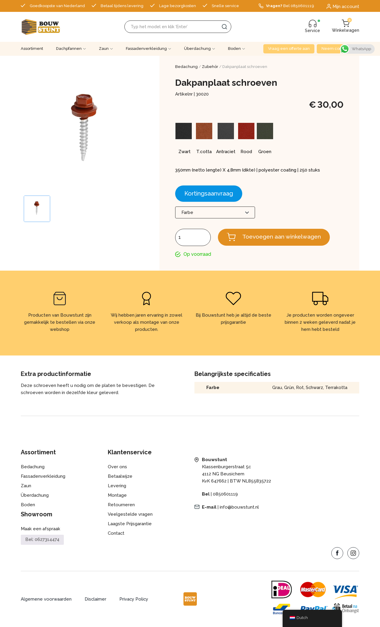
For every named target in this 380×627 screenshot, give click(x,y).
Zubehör (210, 66)
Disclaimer (96, 599)
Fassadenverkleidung (146, 48)
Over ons (117, 467)
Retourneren (121, 505)
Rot (299, 388)
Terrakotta (336, 388)
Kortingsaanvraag (208, 193)
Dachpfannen (69, 48)
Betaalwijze (120, 476)
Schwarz (314, 388)
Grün (289, 388)
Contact (116, 533)
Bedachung (186, 66)
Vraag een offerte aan (289, 48)
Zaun (104, 48)
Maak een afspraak (40, 529)
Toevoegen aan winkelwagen (283, 236)
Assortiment (32, 48)
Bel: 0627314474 (42, 540)
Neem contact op (338, 48)
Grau (277, 388)
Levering (117, 486)
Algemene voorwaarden (46, 599)
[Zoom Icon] (85, 131)
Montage (117, 495)
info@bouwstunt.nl (239, 507)
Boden (234, 48)
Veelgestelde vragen (130, 514)
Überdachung (197, 48)
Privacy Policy (134, 599)
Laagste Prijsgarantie (130, 524)
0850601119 (225, 494)
